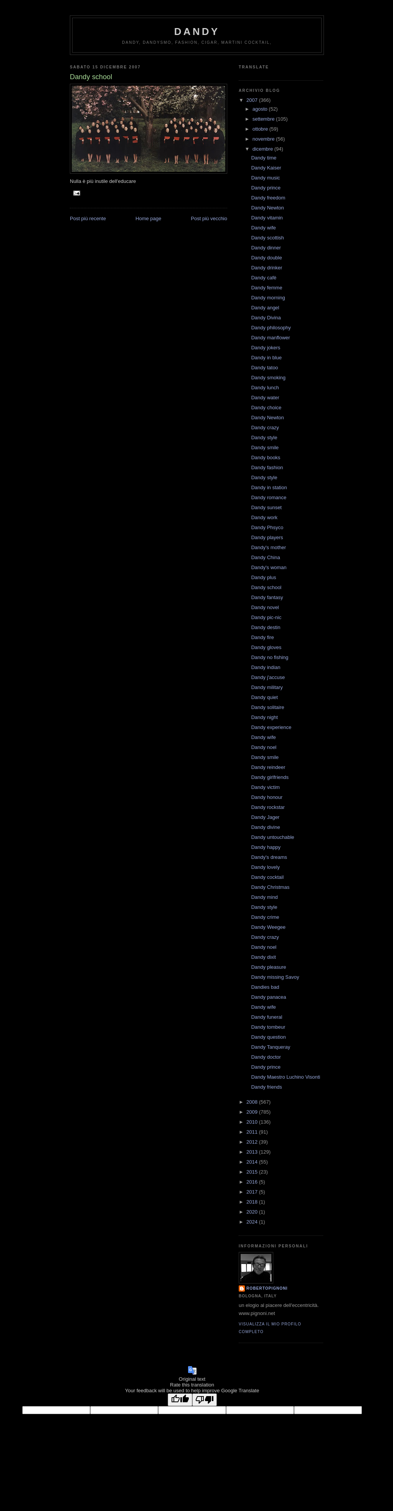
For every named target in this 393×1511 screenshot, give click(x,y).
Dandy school (266, 587)
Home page (148, 218)
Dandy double (266, 258)
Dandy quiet (264, 697)
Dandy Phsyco (267, 527)
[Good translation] (180, 1399)
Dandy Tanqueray (270, 1047)
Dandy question (268, 1037)
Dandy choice (266, 407)
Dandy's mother (268, 547)
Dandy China (265, 557)
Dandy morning (268, 298)
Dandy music (265, 178)
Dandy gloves (266, 647)
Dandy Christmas (270, 887)
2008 (252, 1102)
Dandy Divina (266, 317)
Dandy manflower (270, 337)
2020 (252, 1212)
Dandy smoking (268, 377)
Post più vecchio (209, 218)
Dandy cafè (263, 278)
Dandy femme (266, 288)
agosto (261, 109)
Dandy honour (266, 797)
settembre (264, 119)
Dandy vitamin (266, 218)
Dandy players (267, 537)
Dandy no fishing (269, 657)
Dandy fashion (267, 467)
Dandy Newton (267, 208)
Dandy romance (268, 497)
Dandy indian (265, 667)
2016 (252, 1182)
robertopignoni (266, 1288)
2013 (252, 1152)
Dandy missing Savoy (275, 977)
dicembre (263, 149)
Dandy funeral (266, 1017)
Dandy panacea (268, 997)
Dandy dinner (266, 248)
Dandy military (266, 687)
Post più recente (88, 218)
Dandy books (265, 457)
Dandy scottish (267, 238)
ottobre (261, 129)
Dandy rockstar (267, 807)
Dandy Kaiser (266, 168)
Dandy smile (265, 447)
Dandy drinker (266, 268)
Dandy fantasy (267, 597)
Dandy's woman (268, 567)
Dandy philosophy (271, 327)
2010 (252, 1122)
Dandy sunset (266, 507)
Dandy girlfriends (270, 777)
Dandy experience (271, 727)
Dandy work (264, 517)
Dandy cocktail (267, 877)
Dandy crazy (265, 427)
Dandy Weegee (268, 927)
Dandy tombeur (268, 1027)
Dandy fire (262, 637)
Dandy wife (263, 228)
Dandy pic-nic (266, 617)
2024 (252, 1222)
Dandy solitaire (267, 707)
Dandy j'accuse (268, 677)
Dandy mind (264, 897)
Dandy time (263, 158)
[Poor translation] (204, 1399)
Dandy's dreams (269, 857)
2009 (252, 1112)
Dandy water (265, 397)
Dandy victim (265, 787)
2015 (252, 1172)
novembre (264, 139)
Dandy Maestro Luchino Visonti (285, 1077)
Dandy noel (263, 747)
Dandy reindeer (268, 767)
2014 (252, 1162)
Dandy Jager (265, 817)
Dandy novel (265, 607)
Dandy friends (266, 1087)
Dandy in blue (266, 357)
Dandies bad (265, 987)
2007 (252, 100)
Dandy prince (266, 188)
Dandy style (264, 437)
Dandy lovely (265, 867)
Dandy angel (265, 308)
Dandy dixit (263, 957)
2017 (252, 1192)
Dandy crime (265, 917)
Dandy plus (263, 577)
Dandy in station (269, 487)
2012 (252, 1142)
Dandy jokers (265, 347)
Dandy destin (265, 627)
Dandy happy (266, 847)
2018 (252, 1202)
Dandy (197, 31)
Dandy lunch (265, 387)
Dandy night (264, 717)
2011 (252, 1132)
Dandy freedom (268, 198)
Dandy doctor (266, 1057)
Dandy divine (265, 827)
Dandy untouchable (272, 837)
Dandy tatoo (264, 367)
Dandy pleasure (268, 967)
